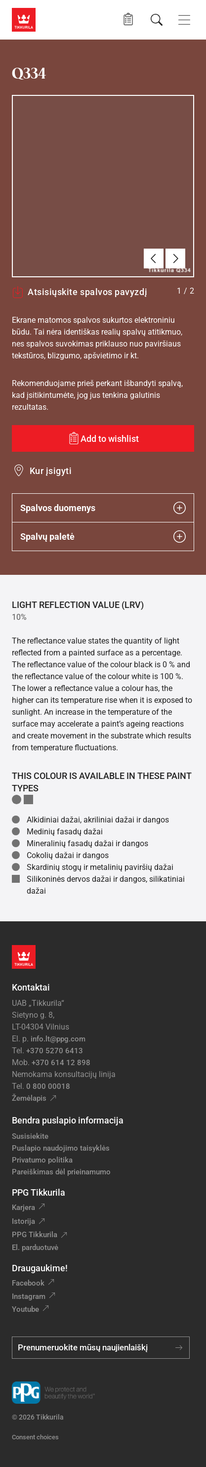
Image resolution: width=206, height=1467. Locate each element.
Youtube (25, 1309)
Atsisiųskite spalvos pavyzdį (79, 292)
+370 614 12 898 (61, 1062)
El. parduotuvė (35, 1247)
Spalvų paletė (103, 536)
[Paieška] (157, 20)
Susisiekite (30, 1136)
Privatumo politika (42, 1160)
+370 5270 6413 (54, 1050)
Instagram (28, 1296)
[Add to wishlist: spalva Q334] (103, 438)
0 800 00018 (48, 1086)
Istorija (23, 1221)
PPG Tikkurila (34, 1234)
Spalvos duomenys (103, 508)
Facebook (28, 1283)
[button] (128, 19)
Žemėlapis (29, 1098)
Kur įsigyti (51, 471)
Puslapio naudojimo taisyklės (61, 1148)
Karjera (23, 1207)
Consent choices (35, 1437)
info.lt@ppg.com (58, 1039)
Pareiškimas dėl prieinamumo (62, 1171)
